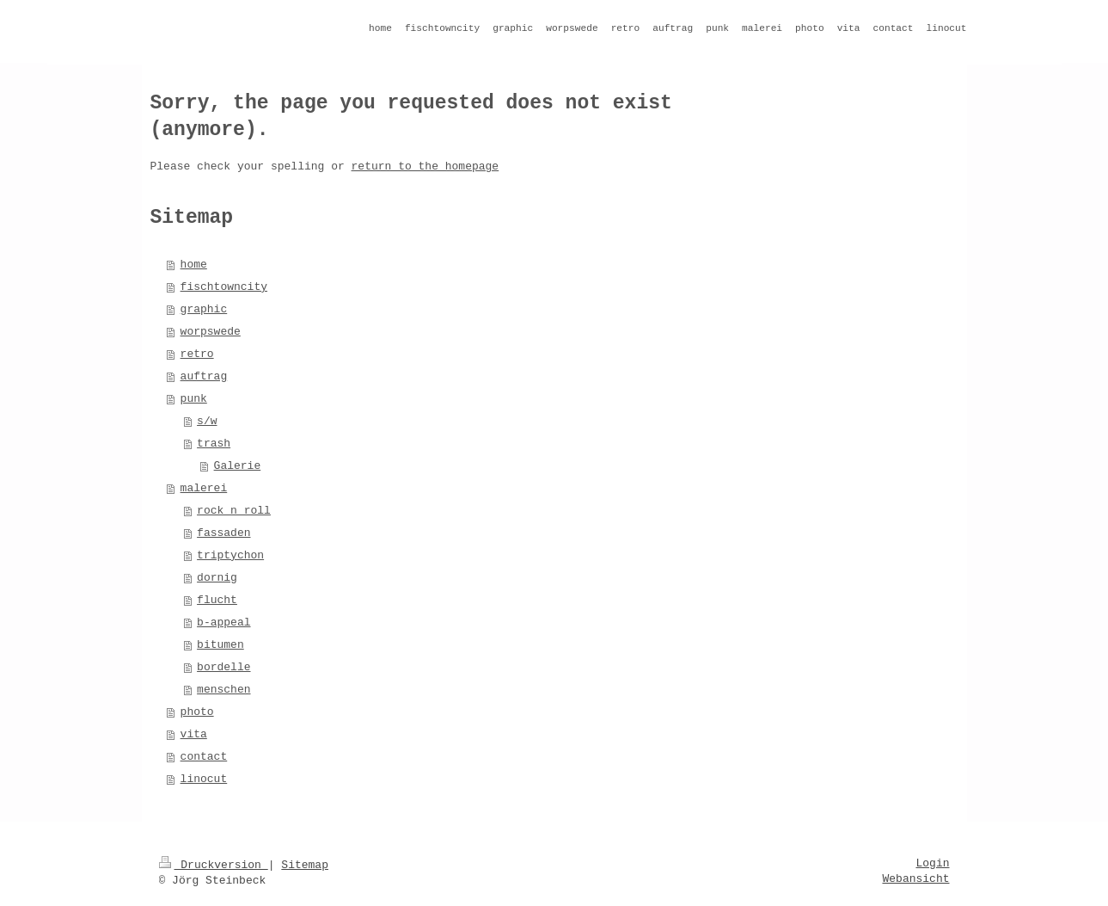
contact (204, 756)
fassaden (223, 533)
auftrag (204, 376)
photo (197, 712)
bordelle (223, 667)
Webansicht (915, 878)
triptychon (230, 555)
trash (213, 443)
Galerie (237, 465)
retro (197, 354)
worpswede (211, 331)
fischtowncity (224, 286)
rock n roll (234, 510)
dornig (217, 577)
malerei (204, 488)
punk (194, 398)
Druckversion (213, 865)
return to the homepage (425, 166)
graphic (204, 309)
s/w (207, 421)
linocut (204, 779)
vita (194, 734)
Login (932, 863)
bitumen (220, 644)
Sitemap (304, 865)
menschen (223, 689)
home (194, 264)
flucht (217, 600)
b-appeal (223, 622)
